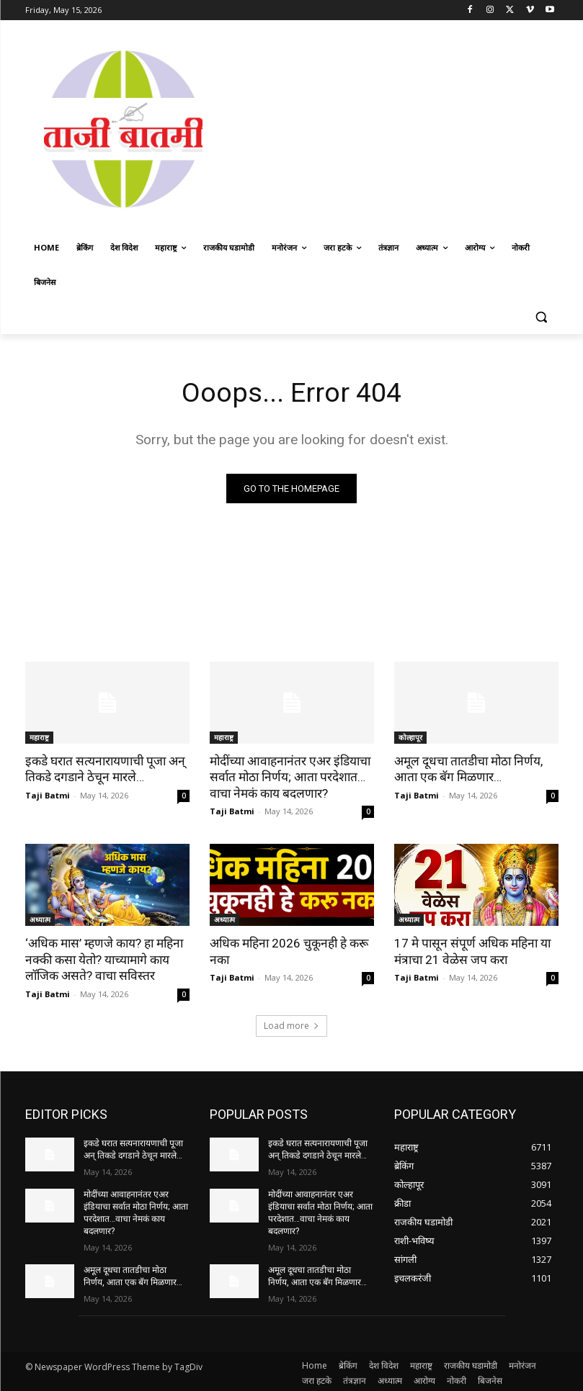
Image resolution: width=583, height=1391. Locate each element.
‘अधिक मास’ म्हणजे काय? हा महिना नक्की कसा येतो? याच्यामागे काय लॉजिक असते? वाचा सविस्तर (102, 958)
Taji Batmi (47, 794)
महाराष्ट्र (39, 737)
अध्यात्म (40, 919)
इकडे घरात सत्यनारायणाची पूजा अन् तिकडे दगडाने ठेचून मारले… (103, 769)
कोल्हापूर (410, 737)
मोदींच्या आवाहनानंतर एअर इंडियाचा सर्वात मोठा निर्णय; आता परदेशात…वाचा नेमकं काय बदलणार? (288, 777)
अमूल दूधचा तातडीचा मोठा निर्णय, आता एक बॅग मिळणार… (467, 769)
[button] (541, 317)
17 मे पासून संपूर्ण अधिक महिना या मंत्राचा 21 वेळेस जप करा (470, 950)
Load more (291, 1024)
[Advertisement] (402, 127)
